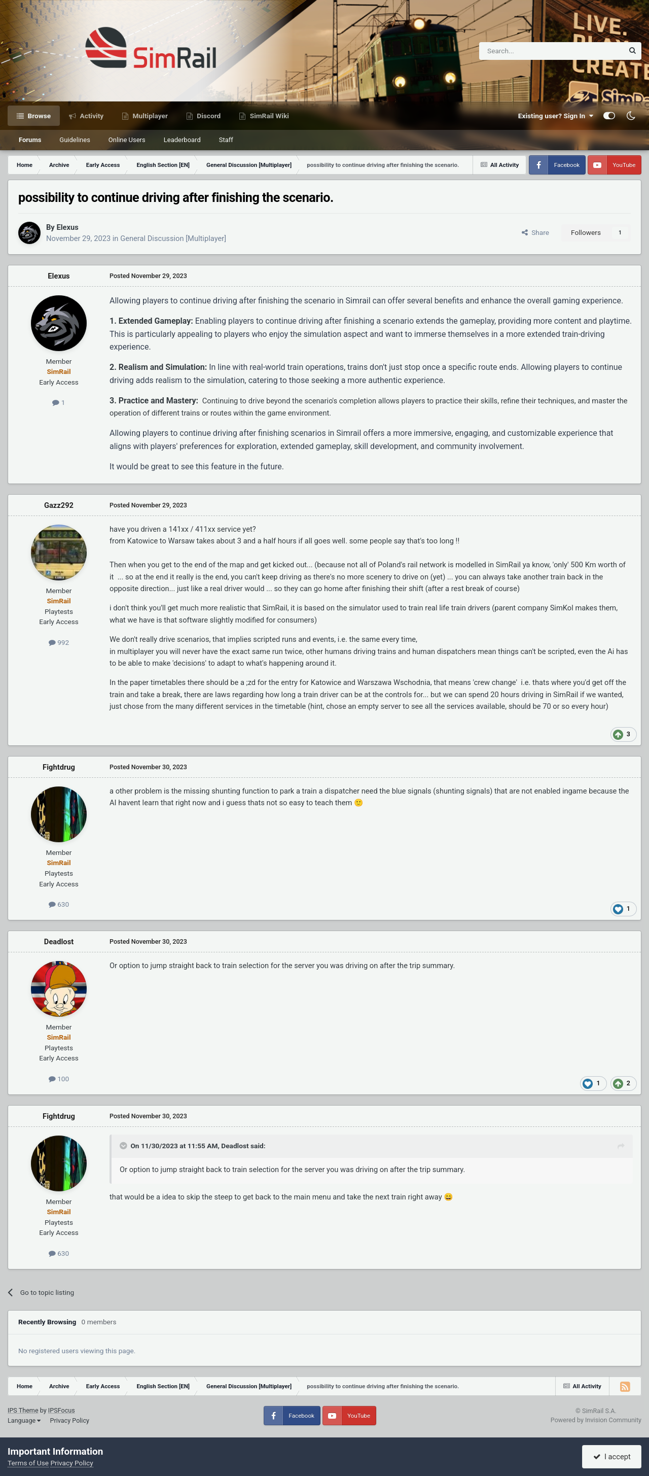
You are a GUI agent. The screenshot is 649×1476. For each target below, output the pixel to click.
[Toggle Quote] (124, 1146)
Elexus (67, 227)
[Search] (526, 51)
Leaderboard (182, 140)
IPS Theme (23, 1410)
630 (59, 904)
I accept (612, 1456)
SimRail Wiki (268, 116)
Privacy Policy (69, 1420)
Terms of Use (28, 1463)
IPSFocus (61, 1410)
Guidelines (74, 140)
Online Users (127, 140)
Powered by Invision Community (596, 1420)
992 (59, 642)
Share (535, 232)
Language (24, 1420)
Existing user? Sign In (555, 116)
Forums (30, 140)
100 (59, 1079)
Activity (90, 116)
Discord (208, 116)
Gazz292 (59, 505)
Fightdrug (59, 767)
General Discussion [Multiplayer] (173, 238)
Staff (226, 140)
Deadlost (59, 941)
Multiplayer (149, 116)
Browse (38, 116)
